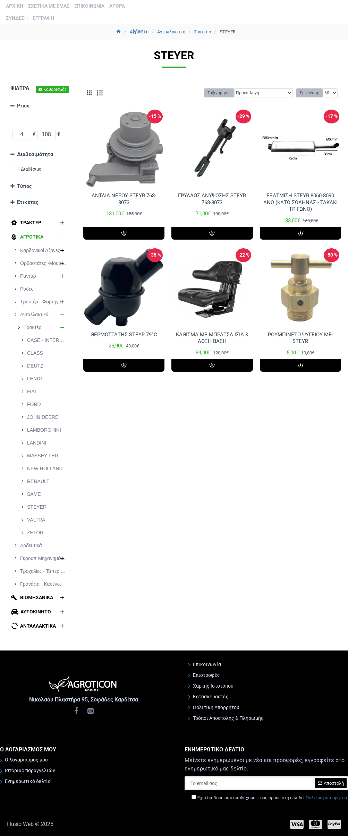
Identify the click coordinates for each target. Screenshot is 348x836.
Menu (140, 31)
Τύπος (24, 186)
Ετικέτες (28, 202)
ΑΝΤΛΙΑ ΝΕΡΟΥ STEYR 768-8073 (124, 199)
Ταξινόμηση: (219, 93)
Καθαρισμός (55, 89)
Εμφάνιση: (309, 93)
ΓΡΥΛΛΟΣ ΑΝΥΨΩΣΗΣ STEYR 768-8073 (212, 199)
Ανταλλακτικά (171, 31)
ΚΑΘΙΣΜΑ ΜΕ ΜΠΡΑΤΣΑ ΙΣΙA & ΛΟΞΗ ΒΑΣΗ (212, 338)
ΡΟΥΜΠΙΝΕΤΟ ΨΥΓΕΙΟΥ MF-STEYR (300, 338)
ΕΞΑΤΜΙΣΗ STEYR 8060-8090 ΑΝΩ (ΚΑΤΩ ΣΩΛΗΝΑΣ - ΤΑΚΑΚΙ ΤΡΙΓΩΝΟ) (300, 202)
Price (23, 106)
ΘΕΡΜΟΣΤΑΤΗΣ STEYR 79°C (124, 334)
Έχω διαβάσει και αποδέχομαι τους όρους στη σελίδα (270, 797)
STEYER (228, 31)
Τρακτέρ (202, 31)
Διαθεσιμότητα (35, 154)
